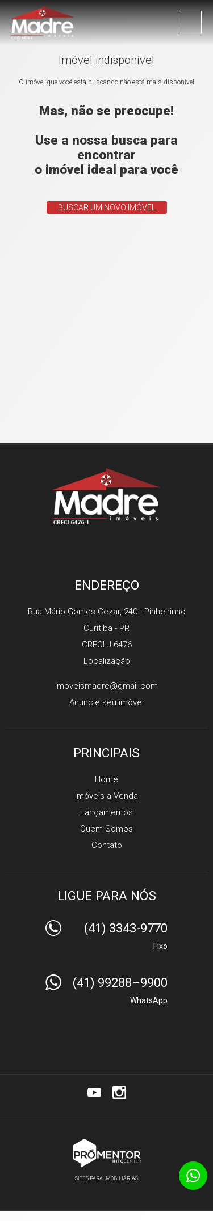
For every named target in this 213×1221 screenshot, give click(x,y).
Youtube (94, 1092)
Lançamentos (106, 812)
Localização (106, 661)
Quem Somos (106, 829)
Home (106, 779)
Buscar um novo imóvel (107, 207)
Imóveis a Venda (106, 796)
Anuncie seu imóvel (106, 702)
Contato (106, 845)
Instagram (119, 1092)
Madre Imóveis (106, 496)
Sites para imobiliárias (106, 1178)
